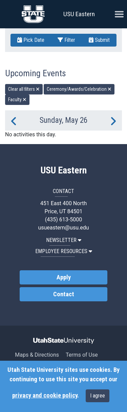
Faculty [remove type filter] (17, 99)
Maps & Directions (37, 355)
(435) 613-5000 (63, 219)
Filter (66, 40)
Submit (99, 40)
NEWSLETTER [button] (63, 240)
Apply (64, 277)
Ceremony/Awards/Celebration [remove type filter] (79, 89)
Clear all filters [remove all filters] (24, 89)
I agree (97, 395)
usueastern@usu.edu (63, 227)
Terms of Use (82, 355)
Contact (63, 294)
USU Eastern (79, 14)
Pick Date (30, 40)
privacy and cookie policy (44, 395)
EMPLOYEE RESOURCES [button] (63, 251)
